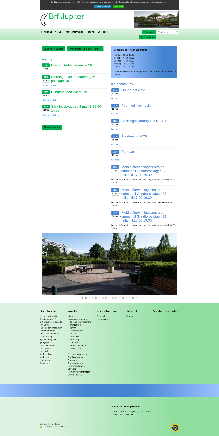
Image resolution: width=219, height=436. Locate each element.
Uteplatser (74, 342)
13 (123, 298)
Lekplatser (74, 336)
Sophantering (46, 336)
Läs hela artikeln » (50, 85)
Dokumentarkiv (75, 375)
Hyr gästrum (45, 348)
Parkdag (128, 151)
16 (133, 298)
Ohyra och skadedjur (49, 334)
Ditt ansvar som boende (51, 322)
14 (126, 298)
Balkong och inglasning (80, 322)
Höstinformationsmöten (79, 372)
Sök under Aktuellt (53, 49)
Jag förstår (119, 7)
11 (116, 298)
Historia (71, 316)
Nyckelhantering (47, 331)
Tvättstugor (75, 339)
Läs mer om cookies (102, 7)
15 (129, 298)
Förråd (73, 334)
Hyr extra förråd (47, 345)
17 (136, 298)
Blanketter (44, 363)
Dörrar (73, 328)
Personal (101, 316)
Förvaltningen (107, 311)
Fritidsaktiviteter (75, 357)
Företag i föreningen (77, 354)
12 (119, 298)
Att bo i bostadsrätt (49, 316)
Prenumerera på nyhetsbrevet (85, 49)
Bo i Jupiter (48, 311)
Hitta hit (131, 311)
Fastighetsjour (76, 331)
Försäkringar (45, 325)
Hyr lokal (44, 351)
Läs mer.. (115, 98)
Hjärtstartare (46, 360)
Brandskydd (75, 325)
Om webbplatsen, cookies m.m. (56, 427)
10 (113, 298)
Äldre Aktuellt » (52, 127)
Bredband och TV (48, 319)
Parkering (130, 316)
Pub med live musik (136, 105)
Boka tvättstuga (148, 37)
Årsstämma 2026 (134, 136)
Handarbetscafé (133, 90)
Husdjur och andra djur (51, 328)
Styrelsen (72, 369)
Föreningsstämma (76, 366)
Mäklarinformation (166, 311)
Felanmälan (148, 32)
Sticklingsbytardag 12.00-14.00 (145, 121)
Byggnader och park (77, 319)
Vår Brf (73, 311)
